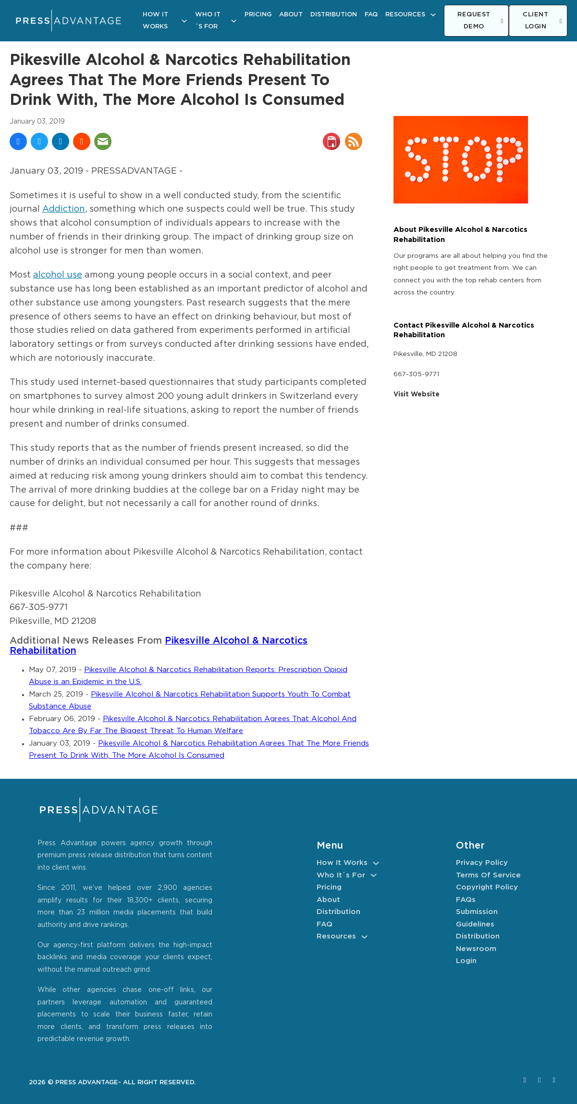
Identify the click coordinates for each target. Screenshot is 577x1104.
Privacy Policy (482, 863)
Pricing (258, 14)
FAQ (371, 14)
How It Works (155, 21)
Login (466, 961)
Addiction (63, 209)
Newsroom (476, 949)
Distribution (333, 14)
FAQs (466, 900)
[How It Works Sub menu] (184, 21)
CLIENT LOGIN (542, 21)
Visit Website (416, 394)
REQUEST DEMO (480, 21)
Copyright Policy (487, 887)
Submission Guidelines (477, 918)
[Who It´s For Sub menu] (234, 21)
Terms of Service (488, 875)
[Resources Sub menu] (433, 15)
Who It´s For (208, 21)
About (291, 14)
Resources (405, 14)
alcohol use (57, 275)
